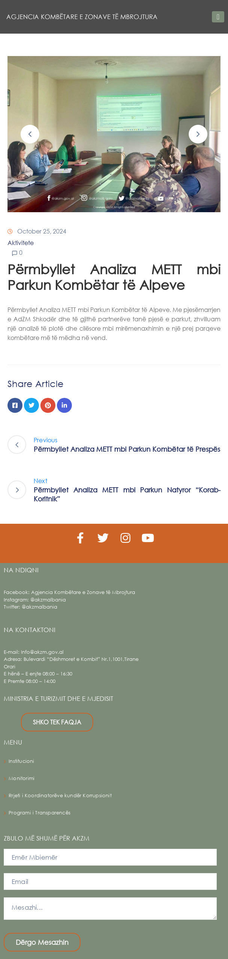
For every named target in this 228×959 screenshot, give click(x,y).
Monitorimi (21, 778)
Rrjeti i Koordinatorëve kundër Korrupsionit (60, 795)
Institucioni (21, 761)
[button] (30, 134)
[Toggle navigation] (218, 16)
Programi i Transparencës (39, 813)
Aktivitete (20, 243)
